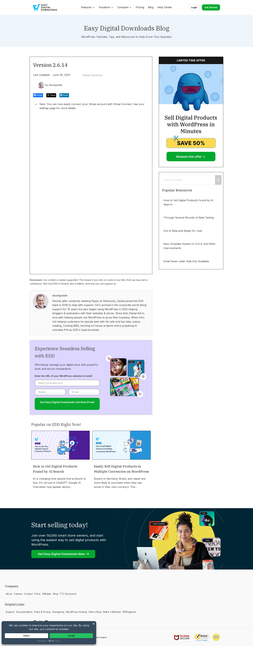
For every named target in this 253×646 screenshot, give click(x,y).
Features (88, 7)
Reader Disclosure (92, 75)
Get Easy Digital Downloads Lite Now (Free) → (67, 404)
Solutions (106, 7)
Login (194, 7)
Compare (124, 7)
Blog (150, 7)
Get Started (211, 7)
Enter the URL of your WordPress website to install (63, 376)
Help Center (164, 7)
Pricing (140, 7)
